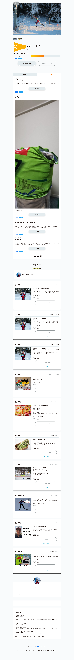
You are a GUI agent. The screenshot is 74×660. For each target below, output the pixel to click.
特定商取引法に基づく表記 (42, 650)
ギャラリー (21, 650)
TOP (17, 650)
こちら (48, 628)
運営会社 (26, 650)
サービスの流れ (46, 336)
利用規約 (30, 650)
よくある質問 (49, 650)
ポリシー (34, 650)
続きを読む (37, 88)
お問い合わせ (55, 650)
